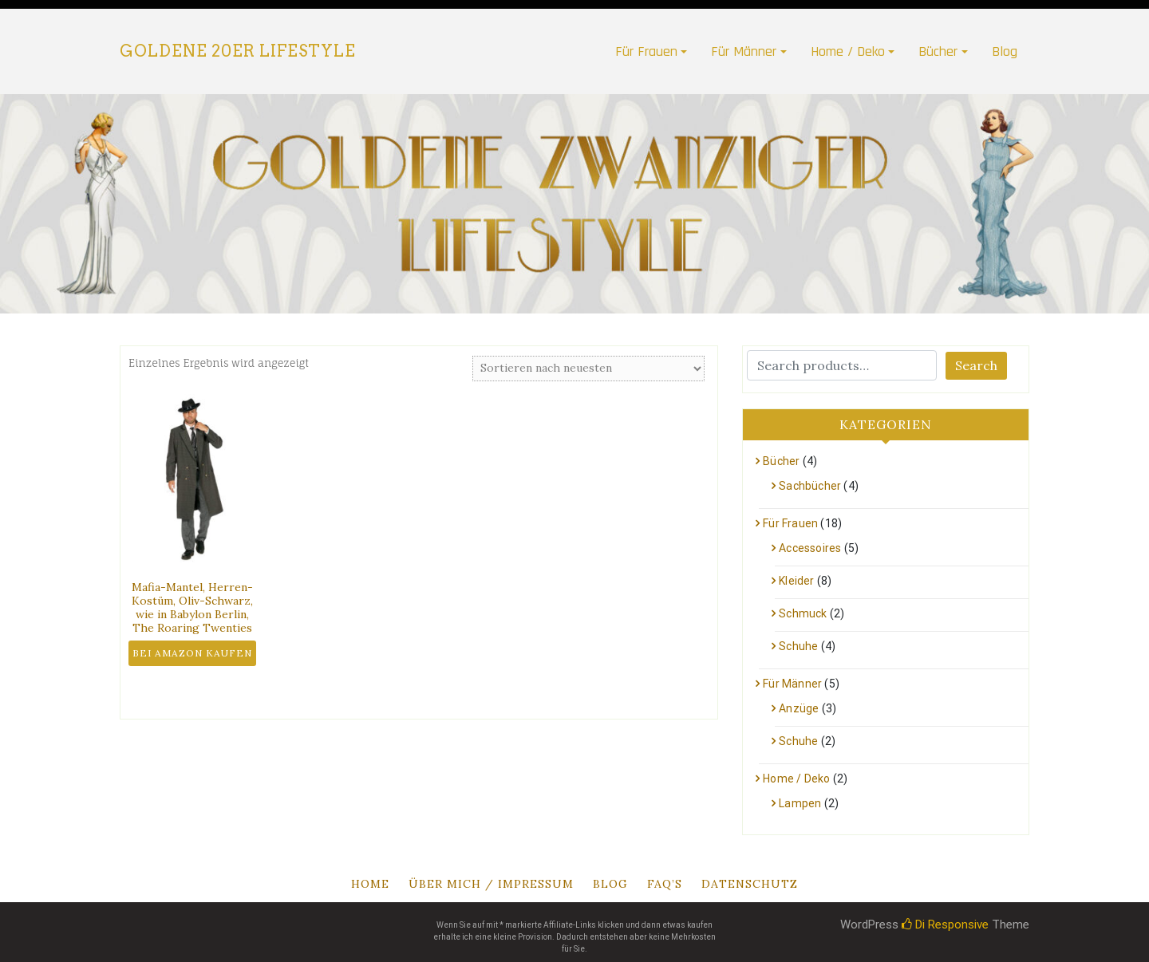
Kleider (796, 580)
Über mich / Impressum (491, 884)
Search (976, 365)
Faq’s (664, 884)
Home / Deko (848, 51)
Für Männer (743, 51)
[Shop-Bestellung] (588, 368)
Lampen (800, 803)
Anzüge (799, 708)
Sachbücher (810, 485)
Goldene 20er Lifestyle (238, 51)
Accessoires (810, 548)
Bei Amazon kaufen (192, 653)
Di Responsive (945, 924)
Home (370, 884)
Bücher (938, 51)
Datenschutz (749, 884)
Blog (1004, 51)
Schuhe (798, 646)
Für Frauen (646, 51)
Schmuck (803, 613)
